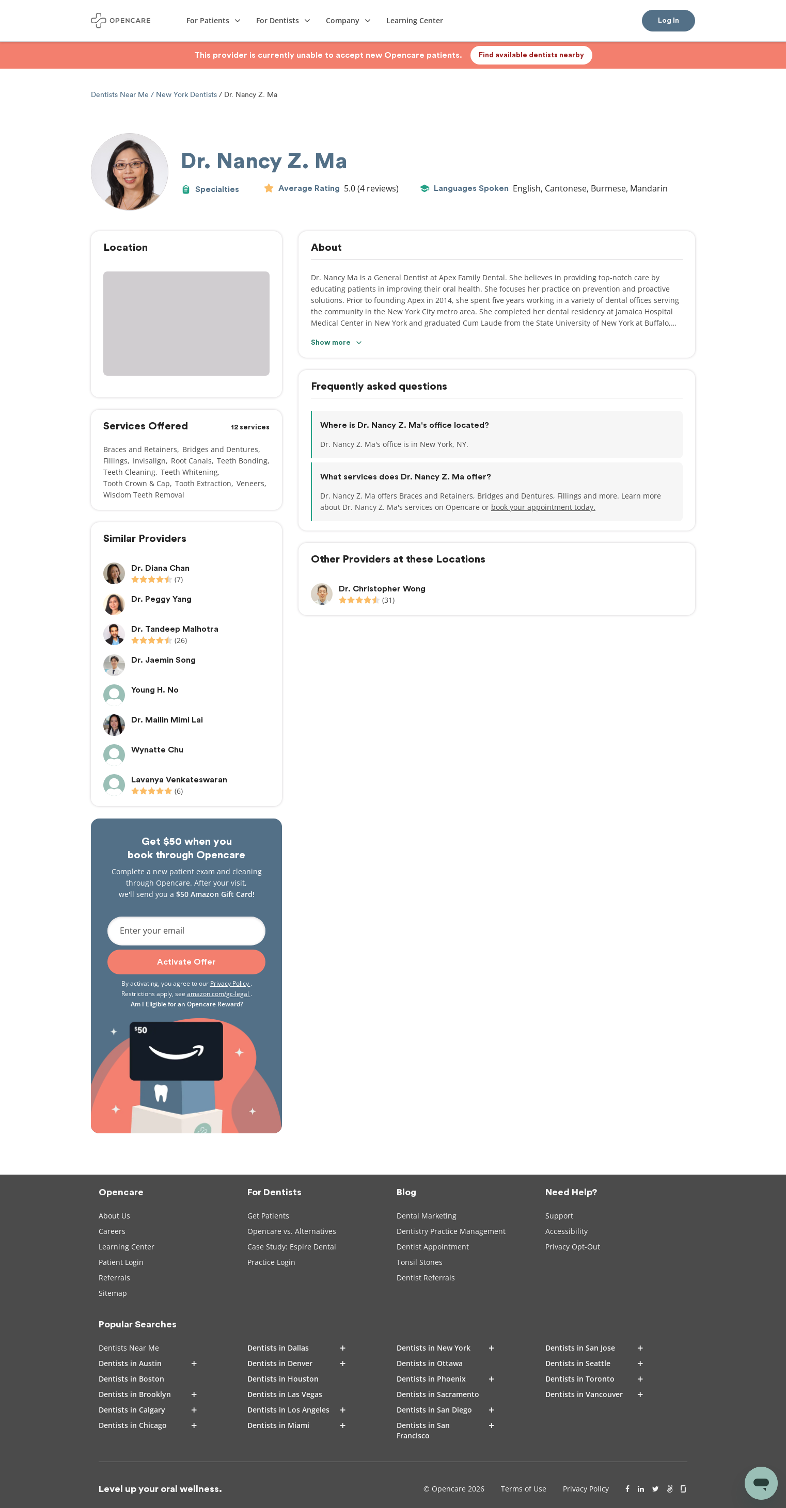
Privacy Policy (230, 983)
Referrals (114, 1277)
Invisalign (149, 461)
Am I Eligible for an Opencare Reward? (187, 1004)
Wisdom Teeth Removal (143, 495)
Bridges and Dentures (220, 449)
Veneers (250, 483)
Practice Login (271, 1262)
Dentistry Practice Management (451, 1231)
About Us (114, 1216)
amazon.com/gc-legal (218, 993)
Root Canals (191, 461)
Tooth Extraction (203, 483)
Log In (668, 20)
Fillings (115, 461)
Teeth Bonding (242, 461)
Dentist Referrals (426, 1277)
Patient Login (121, 1262)
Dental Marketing (427, 1216)
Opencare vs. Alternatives (291, 1231)
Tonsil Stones (420, 1262)
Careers (112, 1231)
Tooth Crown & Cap (136, 483)
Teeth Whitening (189, 472)
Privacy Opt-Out (572, 1247)
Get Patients (268, 1216)
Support (559, 1216)
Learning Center (126, 1247)
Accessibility (566, 1231)
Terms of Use (523, 1489)
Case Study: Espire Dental (291, 1247)
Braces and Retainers (140, 449)
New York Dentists (186, 94)
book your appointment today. (543, 507)
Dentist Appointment (433, 1247)
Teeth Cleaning (129, 472)
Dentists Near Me (121, 94)
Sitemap (113, 1293)
